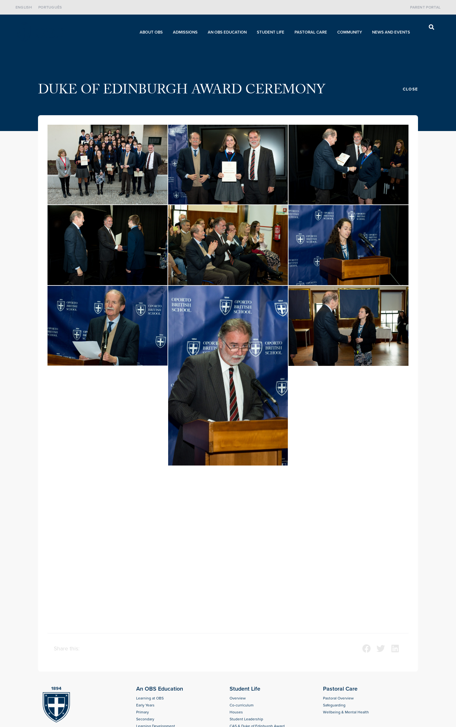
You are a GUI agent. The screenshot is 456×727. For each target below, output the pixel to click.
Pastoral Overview (338, 698)
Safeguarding (334, 705)
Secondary (145, 719)
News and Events (392, 32)
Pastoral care (312, 32)
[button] (431, 27)
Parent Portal (425, 7)
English (24, 7)
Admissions (187, 32)
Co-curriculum (242, 705)
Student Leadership (246, 719)
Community (351, 32)
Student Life (272, 32)
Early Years (145, 705)
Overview (238, 698)
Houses (236, 712)
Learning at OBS (150, 698)
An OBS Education (229, 32)
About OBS (153, 32)
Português (50, 7)
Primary (142, 712)
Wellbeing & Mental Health (346, 712)
